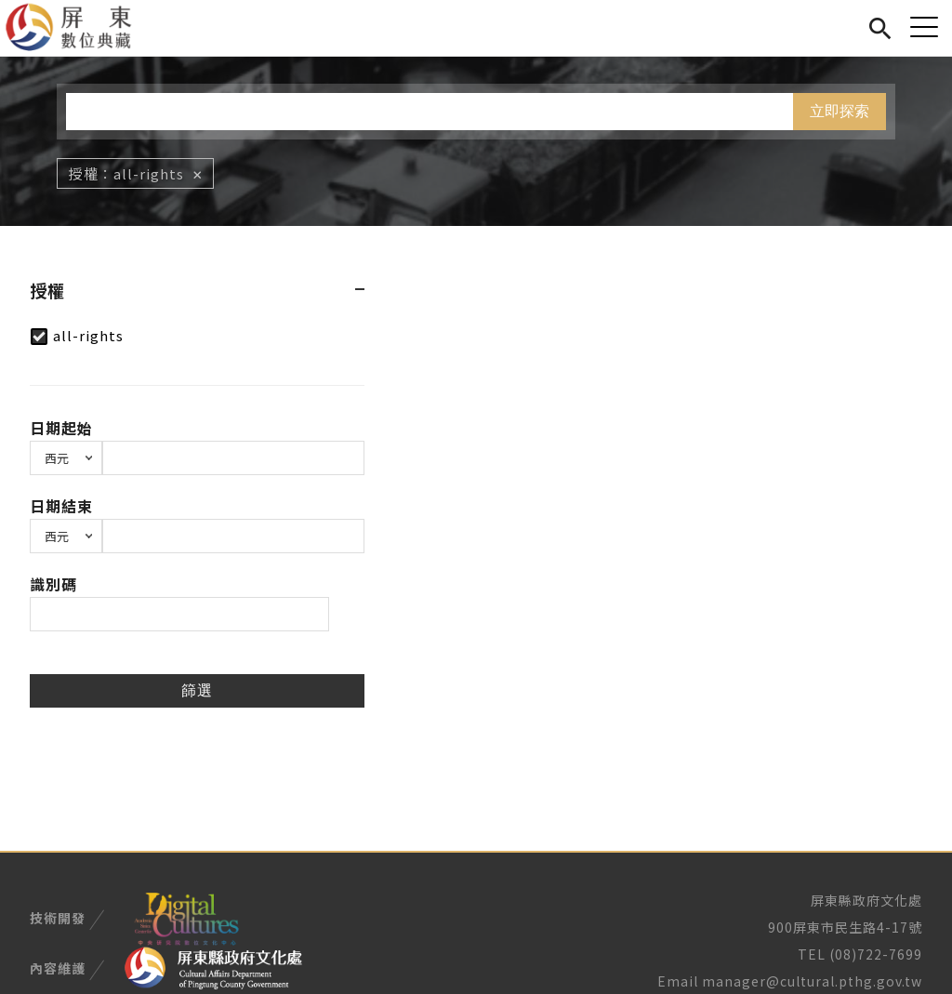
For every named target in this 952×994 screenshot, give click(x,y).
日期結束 (61, 506)
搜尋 (880, 25)
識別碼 (53, 584)
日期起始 (61, 428)
